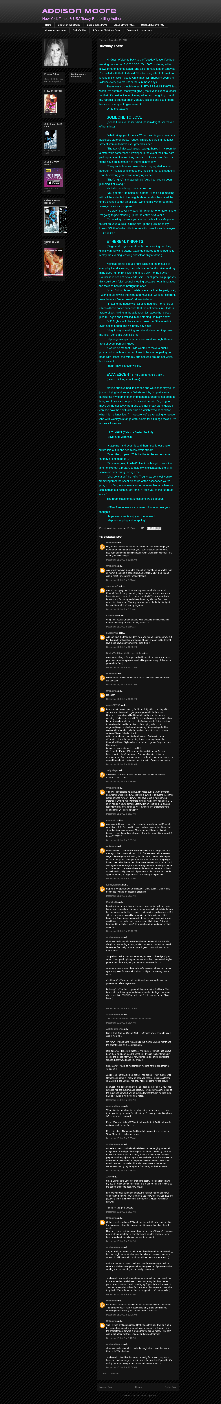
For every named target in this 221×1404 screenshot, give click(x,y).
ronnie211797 (113, 705)
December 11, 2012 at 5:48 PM (121, 781)
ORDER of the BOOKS (69, 25)
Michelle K (111, 902)
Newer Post (106, 1387)
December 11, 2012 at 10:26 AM (121, 764)
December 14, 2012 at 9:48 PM (121, 1294)
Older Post (170, 1387)
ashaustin (111, 820)
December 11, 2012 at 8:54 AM (121, 626)
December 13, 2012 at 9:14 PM (121, 1241)
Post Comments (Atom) (144, 1395)
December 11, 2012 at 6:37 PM (121, 814)
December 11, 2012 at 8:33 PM (121, 840)
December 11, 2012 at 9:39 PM (121, 896)
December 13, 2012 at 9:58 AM (121, 1170)
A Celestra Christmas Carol (106, 30)
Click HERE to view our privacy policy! (53, 80)
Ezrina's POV (79, 30)
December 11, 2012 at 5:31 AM (121, 580)
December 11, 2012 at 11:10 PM (121, 931)
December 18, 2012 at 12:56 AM (121, 1367)
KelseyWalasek (114, 885)
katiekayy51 (112, 633)
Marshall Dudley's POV (152, 25)
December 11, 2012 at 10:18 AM (121, 699)
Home (48, 25)
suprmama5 (112, 586)
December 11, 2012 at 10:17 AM (121, 684)
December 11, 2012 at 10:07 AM (121, 667)
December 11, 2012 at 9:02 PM (121, 878)
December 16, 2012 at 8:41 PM (121, 1338)
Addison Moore (79, 11)
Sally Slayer (112, 770)
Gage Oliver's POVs (97, 25)
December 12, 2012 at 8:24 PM (121, 1023)
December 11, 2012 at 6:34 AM (121, 609)
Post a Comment (111, 1373)
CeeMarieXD (112, 615)
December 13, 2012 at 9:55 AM (121, 1138)
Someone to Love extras (139, 30)
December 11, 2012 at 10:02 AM (121, 647)
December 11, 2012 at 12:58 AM (121, 560)
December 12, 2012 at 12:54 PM (121, 1008)
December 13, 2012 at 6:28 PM (121, 1212)
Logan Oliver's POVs (124, 25)
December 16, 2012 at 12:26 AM (121, 1315)
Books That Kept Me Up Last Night (123, 653)
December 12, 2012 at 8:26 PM (121, 1100)
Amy (108, 1176)
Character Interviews (55, 30)
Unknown (111, 542)
